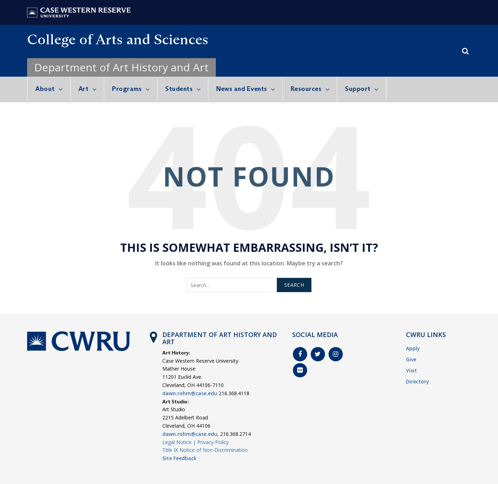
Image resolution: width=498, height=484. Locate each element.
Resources (306, 89)
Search (294, 284)
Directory (417, 381)
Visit (411, 370)
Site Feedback (179, 458)
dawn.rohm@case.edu (189, 393)
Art (83, 89)
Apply (413, 348)
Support (358, 89)
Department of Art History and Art (121, 67)
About (45, 89)
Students (179, 89)
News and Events (241, 89)
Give (411, 359)
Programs (127, 89)
